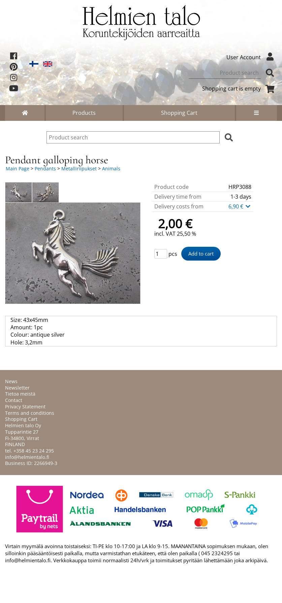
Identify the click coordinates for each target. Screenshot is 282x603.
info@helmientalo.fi (27, 457)
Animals (111, 168)
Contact (13, 400)
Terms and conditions (29, 413)
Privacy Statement (25, 406)
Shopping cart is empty (239, 88)
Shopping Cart (179, 112)
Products (84, 112)
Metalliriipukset (79, 168)
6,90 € (239, 206)
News (11, 381)
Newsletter (17, 387)
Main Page (17, 168)
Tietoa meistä (20, 394)
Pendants (45, 168)
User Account (251, 57)
